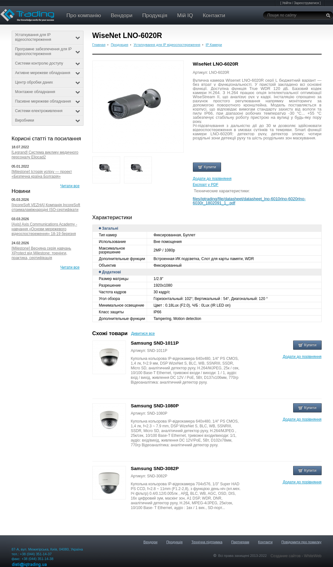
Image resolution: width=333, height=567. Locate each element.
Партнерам (240, 542)
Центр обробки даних (47, 82)
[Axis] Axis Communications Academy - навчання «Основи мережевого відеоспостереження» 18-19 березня (44, 229)
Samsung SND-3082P (155, 468)
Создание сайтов (286, 556)
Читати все (70, 186)
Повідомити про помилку (301, 542)
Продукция (119, 45)
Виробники (47, 120)
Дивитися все (143, 333)
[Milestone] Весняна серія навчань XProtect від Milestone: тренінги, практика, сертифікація (41, 253)
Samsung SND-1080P (155, 405)
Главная (99, 45)
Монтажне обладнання (47, 92)
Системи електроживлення (47, 111)
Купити (207, 166)
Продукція (154, 15)
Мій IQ (185, 15)
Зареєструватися (306, 3)
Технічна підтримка (206, 542)
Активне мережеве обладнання (47, 73)
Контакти (214, 15)
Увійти (286, 3)
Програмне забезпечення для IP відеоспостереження (47, 51)
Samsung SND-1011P (155, 343)
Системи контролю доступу (47, 63)
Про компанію (83, 15)
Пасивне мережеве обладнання (47, 101)
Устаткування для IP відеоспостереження (47, 37)
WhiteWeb (312, 556)
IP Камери (214, 45)
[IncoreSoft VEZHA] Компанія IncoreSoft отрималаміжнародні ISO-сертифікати (46, 207)
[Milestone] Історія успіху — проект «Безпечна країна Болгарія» (42, 174)
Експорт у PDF (206, 185)
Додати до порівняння (212, 179)
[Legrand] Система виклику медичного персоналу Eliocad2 (45, 154)
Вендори (122, 15)
